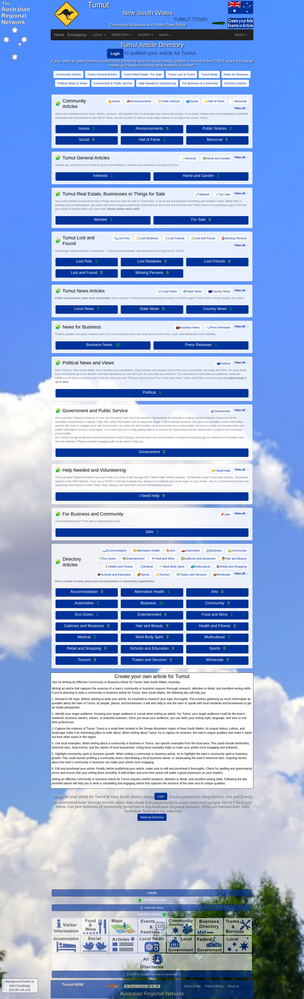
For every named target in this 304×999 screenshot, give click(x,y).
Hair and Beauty (234, 558)
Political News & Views (72, 83)
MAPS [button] (165, 34)
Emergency (77, 35)
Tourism (163, 574)
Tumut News (209, 74)
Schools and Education (114, 574)
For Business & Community (200, 83)
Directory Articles (235, 83)
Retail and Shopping (231, 566)
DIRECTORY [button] (122, 34)
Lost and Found (203, 238)
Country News (219, 291)
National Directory (152, 817)
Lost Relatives (147, 238)
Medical (146, 566)
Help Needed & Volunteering (157, 83)
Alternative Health (146, 550)
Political (223, 363)
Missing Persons (234, 238)
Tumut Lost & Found (181, 74)
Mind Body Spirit (171, 566)
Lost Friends (175, 238)
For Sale (223, 194)
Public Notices (168, 101)
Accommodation (114, 550)
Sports (143, 574)
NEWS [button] (241, 34)
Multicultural (200, 566)
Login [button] (160, 796)
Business (214, 550)
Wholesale (221, 574)
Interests (188, 158)
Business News (188, 327)
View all (239, 108)
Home (59, 35)
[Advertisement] (152, 853)
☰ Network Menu (152, 907)
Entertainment (133, 558)
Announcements (138, 101)
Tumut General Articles (102, 74)
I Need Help (220, 470)
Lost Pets (122, 238)
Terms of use (192, 986)
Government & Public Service (113, 83)
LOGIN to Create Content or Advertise (152, 974)
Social (192, 101)
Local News (167, 291)
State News (192, 291)
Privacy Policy (214, 986)
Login (115, 53)
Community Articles (68, 74)
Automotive (190, 550)
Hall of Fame (214, 101)
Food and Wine (163, 558)
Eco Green (107, 558)
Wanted (202, 194)
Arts (170, 550)
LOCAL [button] (99, 34)
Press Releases (218, 327)
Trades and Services (191, 574)
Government (220, 411)
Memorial (239, 101)
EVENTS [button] (145, 34)
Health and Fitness (118, 566)
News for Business (236, 74)
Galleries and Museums (198, 558)
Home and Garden (216, 158)
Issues (114, 101)
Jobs (225, 514)
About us (233, 986)
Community (237, 550)
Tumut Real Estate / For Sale (143, 74)
